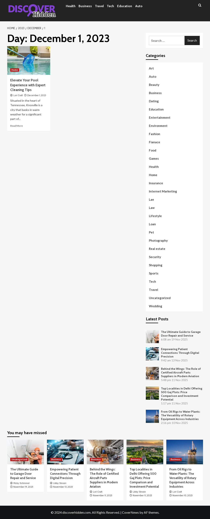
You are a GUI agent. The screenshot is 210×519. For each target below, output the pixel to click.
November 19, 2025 (23, 486)
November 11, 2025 (102, 495)
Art (151, 68)
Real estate (157, 248)
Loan (152, 224)
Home (153, 175)
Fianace (154, 142)
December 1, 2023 (36, 95)
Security (155, 257)
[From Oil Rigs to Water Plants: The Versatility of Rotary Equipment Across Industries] (184, 452)
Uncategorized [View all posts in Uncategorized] (19, 459)
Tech (110, 6)
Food (152, 150)
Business (85, 6)
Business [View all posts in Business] (56, 459)
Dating (154, 101)
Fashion (154, 134)
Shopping (155, 265)
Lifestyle (155, 216)
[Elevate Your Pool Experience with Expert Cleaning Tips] (28, 60)
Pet (151, 232)
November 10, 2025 (182, 495)
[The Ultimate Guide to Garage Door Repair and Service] (25, 452)
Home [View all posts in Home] (14, 69)
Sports (153, 273)
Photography (158, 240)
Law (152, 207)
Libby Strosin (59, 483)
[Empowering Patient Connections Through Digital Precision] (65, 452)
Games (154, 158)
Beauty (154, 84)
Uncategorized (160, 298)
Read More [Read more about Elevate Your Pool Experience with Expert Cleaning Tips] (16, 125)
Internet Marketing (163, 191)
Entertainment (159, 117)
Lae (151, 199)
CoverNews (130, 512)
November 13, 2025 (63, 486)
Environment (158, 125)
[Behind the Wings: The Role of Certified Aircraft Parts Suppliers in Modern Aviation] (105, 452)
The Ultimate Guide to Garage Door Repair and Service (181, 333)
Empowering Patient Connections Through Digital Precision (180, 352)
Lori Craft (18, 95)
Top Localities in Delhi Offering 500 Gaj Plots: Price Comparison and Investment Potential (181, 394)
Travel (99, 6)
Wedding (155, 306)
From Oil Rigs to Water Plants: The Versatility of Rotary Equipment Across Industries (180, 415)
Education (124, 6)
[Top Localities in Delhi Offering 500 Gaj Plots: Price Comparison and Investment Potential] (145, 452)
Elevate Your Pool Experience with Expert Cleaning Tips (28, 85)
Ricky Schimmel (22, 483)
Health (70, 6)
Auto (139, 6)
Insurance (156, 183)
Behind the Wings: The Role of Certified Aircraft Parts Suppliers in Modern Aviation (181, 372)
